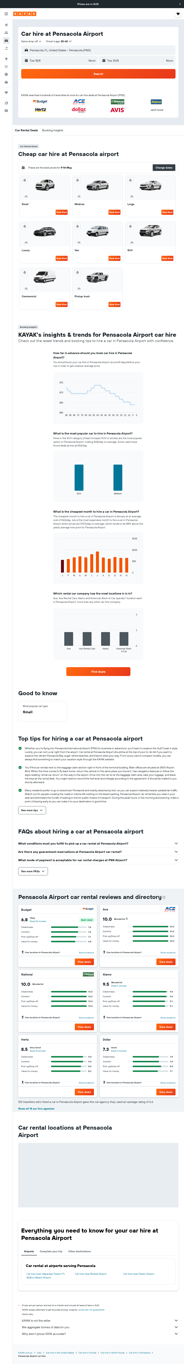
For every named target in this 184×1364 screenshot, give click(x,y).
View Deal (61, 212)
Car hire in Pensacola (139, 1352)
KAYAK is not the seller (100, 1320)
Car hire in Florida (87, 1352)
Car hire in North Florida (113, 1352)
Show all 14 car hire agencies (36, 1108)
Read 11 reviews (119, 1050)
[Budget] (88, 909)
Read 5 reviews (119, 985)
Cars (39, 1352)
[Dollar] (170, 1039)
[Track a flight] (6, 66)
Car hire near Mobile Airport (91, 1273)
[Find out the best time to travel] (6, 74)
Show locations (86, 952)
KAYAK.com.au (25, 1352)
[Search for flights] (6, 25)
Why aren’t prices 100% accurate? (100, 1334)
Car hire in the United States (60, 1352)
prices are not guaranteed (91, 1309)
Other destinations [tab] (79, 1251)
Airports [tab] (29, 1251)
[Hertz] (89, 1039)
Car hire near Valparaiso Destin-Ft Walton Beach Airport (46, 1275)
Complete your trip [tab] (51, 1251)
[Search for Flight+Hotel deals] (6, 48)
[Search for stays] (6, 33)
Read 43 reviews (38, 921)
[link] (98, 671)
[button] (180, 4)
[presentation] (164, 897)
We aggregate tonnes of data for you (100, 1327)
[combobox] (31, 41)
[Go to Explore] (6, 59)
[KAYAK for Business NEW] (6, 82)
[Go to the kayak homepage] (24, 14)
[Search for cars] (6, 40)
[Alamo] (170, 974)
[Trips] (6, 92)
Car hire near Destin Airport (138, 1273)
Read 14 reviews (38, 1050)
